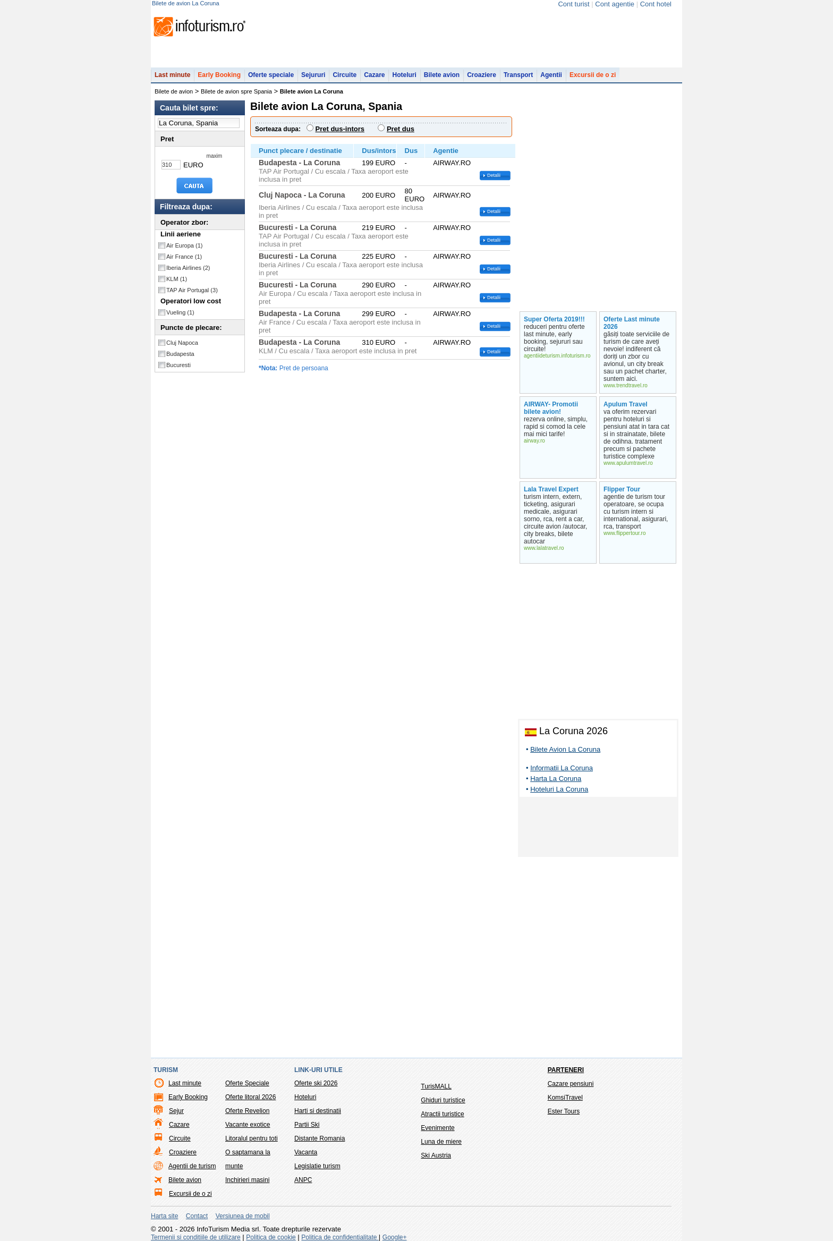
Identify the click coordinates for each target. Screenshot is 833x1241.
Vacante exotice (247, 1124)
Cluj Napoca (182, 342)
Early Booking (219, 75)
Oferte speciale (271, 75)
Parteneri (566, 1070)
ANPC (303, 1180)
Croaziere (481, 75)
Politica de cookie (270, 1237)
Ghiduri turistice (443, 1100)
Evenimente (437, 1128)
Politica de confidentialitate (339, 1237)
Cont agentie (614, 4)
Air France (184, 256)
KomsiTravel (565, 1097)
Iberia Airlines (188, 268)
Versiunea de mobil (243, 1216)
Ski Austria (436, 1155)
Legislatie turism (317, 1166)
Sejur (176, 1111)
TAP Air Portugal (192, 290)
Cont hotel (656, 4)
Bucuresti (178, 365)
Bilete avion (442, 75)
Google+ (394, 1237)
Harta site (164, 1216)
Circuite (344, 75)
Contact (197, 1216)
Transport (518, 75)
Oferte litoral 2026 (250, 1097)
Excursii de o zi (593, 75)
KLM (176, 279)
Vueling (180, 312)
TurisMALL (436, 1086)
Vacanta (305, 1152)
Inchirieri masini (247, 1180)
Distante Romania (319, 1138)
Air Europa (184, 245)
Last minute (172, 75)
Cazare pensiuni (571, 1083)
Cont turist (573, 4)
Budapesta (180, 354)
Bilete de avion (174, 91)
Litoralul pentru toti (251, 1138)
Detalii (493, 175)
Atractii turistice (442, 1114)
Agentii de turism (192, 1166)
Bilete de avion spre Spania (236, 91)
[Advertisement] (598, 829)
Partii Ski (306, 1124)
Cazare (374, 75)
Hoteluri (404, 75)
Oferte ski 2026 (315, 1083)
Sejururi (313, 75)
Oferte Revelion (247, 1111)
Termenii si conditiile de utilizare (196, 1237)
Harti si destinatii (317, 1111)
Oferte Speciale (247, 1083)
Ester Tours (564, 1111)
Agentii (551, 75)
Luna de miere (441, 1141)
